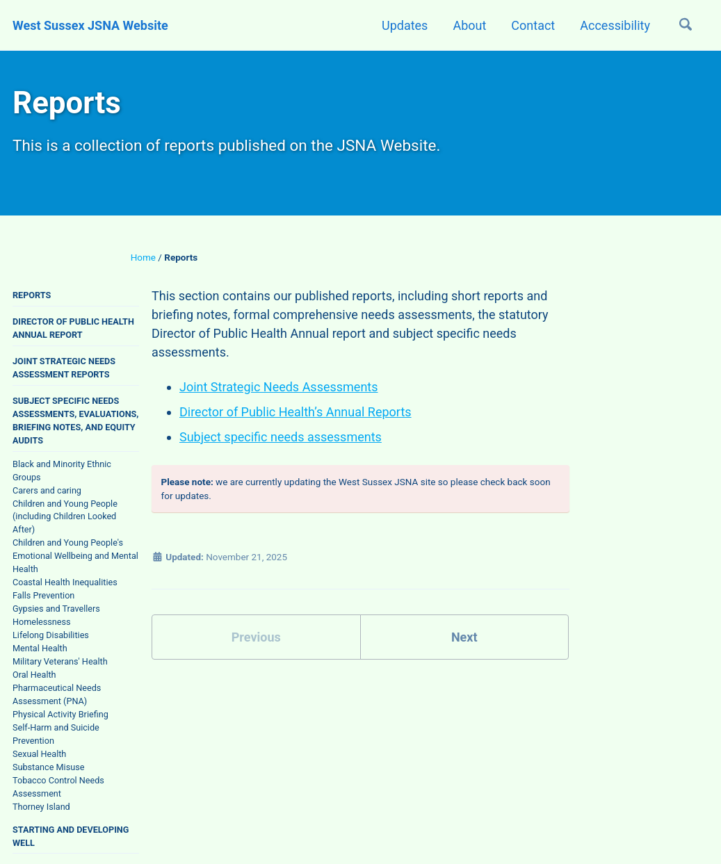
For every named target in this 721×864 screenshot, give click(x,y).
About (469, 25)
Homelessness (42, 622)
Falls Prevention (43, 595)
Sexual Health (39, 754)
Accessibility (615, 25)
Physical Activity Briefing (60, 714)
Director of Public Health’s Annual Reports (295, 412)
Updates (405, 25)
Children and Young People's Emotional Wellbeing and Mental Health (75, 555)
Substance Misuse (48, 767)
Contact (533, 25)
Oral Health (34, 674)
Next (464, 637)
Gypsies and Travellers (56, 608)
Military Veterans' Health (60, 661)
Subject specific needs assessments (280, 437)
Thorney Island (41, 806)
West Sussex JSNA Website (90, 25)
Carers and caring (47, 490)
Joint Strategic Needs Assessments (278, 387)
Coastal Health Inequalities (65, 582)
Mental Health (40, 648)
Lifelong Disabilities (51, 635)
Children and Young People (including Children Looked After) (65, 516)
